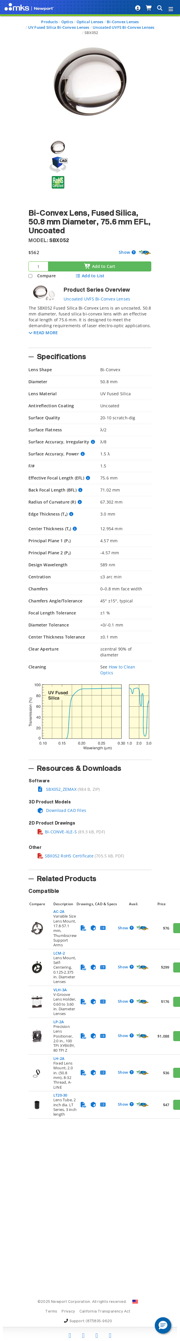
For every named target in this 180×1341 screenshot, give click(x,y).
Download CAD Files (61, 810)
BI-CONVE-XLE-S (57, 832)
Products (49, 21)
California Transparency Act (104, 1311)
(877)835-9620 (99, 1321)
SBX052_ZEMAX (57, 789)
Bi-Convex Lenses (123, 21)
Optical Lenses (90, 21)
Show (125, 252)
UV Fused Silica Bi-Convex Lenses (58, 27)
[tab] (90, 324)
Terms (51, 1311)
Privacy (68, 1311)
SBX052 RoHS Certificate (65, 856)
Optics (67, 21)
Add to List (89, 275)
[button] (43, 332)
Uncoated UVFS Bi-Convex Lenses (123, 27)
